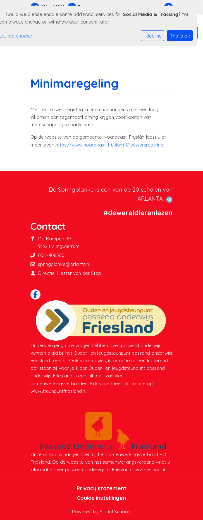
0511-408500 (51, 255)
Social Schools (116, 511)
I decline (153, 36)
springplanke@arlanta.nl (64, 264)
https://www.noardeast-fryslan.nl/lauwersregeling (109, 145)
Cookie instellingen (101, 498)
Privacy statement (101, 488)
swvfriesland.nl (149, 469)
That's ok (180, 36)
